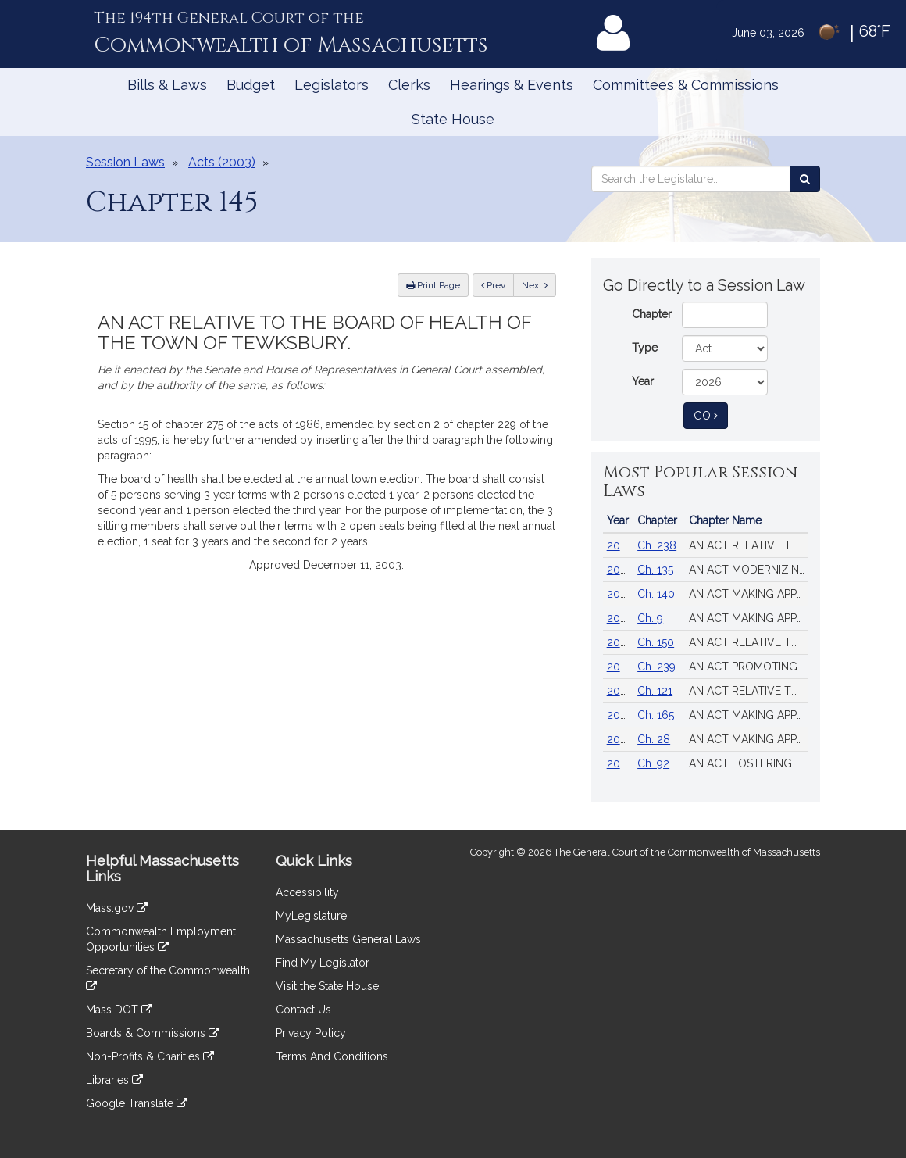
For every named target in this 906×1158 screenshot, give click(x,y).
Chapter (652, 314)
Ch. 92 (653, 763)
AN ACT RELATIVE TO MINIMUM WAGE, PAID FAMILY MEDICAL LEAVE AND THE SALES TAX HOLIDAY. (748, 690)
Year (643, 381)
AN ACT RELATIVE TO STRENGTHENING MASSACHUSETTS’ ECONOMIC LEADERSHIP (748, 545)
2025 (619, 618)
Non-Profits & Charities (150, 1056)
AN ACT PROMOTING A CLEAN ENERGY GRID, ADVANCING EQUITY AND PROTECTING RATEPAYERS (748, 666)
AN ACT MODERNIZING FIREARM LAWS (748, 569)
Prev (497, 284)
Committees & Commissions (686, 85)
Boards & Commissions (152, 1033)
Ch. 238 (656, 545)
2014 (619, 715)
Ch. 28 (653, 739)
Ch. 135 (655, 569)
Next (535, 285)
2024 (620, 545)
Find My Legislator (322, 962)
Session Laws (125, 162)
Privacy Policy (311, 1033)
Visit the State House (327, 986)
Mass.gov (117, 908)
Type (645, 347)
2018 (619, 690)
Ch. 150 (655, 642)
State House (453, 119)
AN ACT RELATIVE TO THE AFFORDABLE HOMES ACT (748, 642)
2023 (620, 739)
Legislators (331, 85)
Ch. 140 (656, 594)
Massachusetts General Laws (348, 939)
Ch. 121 (654, 690)
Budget (250, 85)
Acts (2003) (221, 162)
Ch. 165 (655, 715)
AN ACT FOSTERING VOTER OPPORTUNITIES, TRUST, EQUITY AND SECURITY (748, 763)
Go (711, 414)
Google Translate (136, 1103)
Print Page (433, 285)
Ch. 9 (650, 618)
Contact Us (303, 1009)
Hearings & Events (511, 85)
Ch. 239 (656, 666)
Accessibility (307, 892)
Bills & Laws (167, 85)
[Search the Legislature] (805, 179)
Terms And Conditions (332, 1056)
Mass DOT (119, 1009)
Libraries (114, 1080)
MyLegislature (311, 916)
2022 (620, 763)
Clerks (409, 85)
